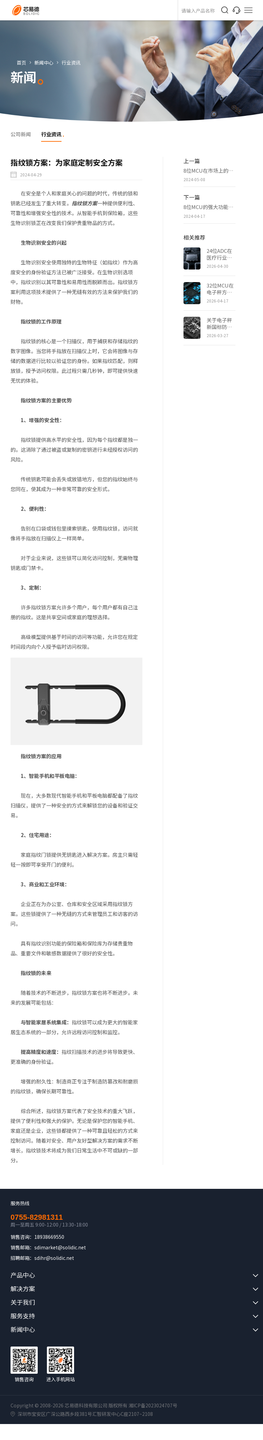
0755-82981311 (37, 1217)
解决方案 (23, 1288)
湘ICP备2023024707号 (152, 1405)
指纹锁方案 (84, 203)
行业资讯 (71, 62)
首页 (21, 62)
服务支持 (23, 1315)
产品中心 (23, 1274)
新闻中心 (43, 62)
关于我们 (23, 1302)
